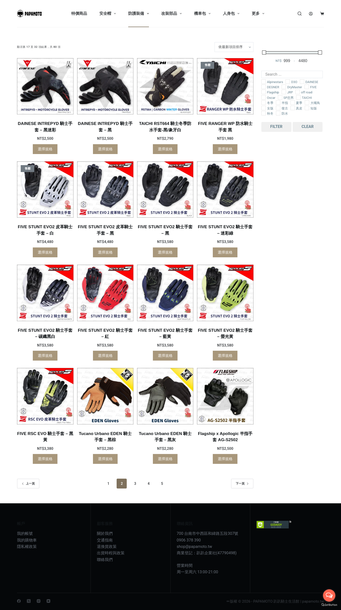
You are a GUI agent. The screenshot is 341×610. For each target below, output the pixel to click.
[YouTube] (48, 601)
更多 (259, 14)
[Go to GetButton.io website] (329, 605)
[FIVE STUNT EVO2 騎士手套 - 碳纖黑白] (45, 293)
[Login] (311, 14)
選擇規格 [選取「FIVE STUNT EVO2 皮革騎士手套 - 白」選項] (45, 252)
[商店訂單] (234, 47)
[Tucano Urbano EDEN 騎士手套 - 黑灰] (165, 396)
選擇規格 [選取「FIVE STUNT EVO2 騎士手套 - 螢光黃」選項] (225, 355)
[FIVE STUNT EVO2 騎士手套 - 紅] (105, 293)
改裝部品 (172, 14)
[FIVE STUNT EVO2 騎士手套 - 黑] (165, 189)
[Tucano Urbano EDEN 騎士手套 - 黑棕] (105, 396)
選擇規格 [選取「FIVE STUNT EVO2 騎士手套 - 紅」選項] (105, 355)
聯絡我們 (105, 559)
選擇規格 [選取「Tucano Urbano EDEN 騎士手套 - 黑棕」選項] (105, 459)
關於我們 (105, 533)
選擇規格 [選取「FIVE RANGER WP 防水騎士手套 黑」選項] (225, 149)
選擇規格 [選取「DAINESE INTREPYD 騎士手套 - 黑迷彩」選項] (45, 149)
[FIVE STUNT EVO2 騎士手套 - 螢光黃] (225, 293)
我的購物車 (27, 540)
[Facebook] (19, 601)
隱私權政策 (27, 546)
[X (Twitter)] (29, 601)
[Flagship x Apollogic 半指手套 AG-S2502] (225, 396)
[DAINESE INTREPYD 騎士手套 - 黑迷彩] (45, 86)
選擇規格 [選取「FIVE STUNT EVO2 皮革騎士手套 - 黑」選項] (105, 252)
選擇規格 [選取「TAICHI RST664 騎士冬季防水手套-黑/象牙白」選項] (165, 149)
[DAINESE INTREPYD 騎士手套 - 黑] (105, 86)
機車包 (203, 14)
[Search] (300, 14)
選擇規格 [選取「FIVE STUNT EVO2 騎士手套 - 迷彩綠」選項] (225, 252)
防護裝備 (139, 14)
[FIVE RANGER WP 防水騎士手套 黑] (225, 86)
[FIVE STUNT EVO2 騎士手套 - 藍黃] (165, 293)
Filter (276, 126)
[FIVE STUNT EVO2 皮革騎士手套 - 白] (45, 189)
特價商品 (79, 13)
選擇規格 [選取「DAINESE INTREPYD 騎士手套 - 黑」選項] (105, 149)
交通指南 (105, 540)
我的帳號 (25, 533)
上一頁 (28, 483)
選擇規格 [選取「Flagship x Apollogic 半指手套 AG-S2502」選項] (225, 459)
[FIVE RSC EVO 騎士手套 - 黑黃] (45, 396)
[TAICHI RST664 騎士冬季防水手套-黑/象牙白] (165, 86)
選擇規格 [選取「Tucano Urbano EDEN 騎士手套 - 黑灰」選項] (165, 459)
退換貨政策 (107, 546)
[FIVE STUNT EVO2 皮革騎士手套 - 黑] (105, 189)
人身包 (232, 14)
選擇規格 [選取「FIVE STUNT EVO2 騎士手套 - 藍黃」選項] (165, 355)
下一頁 (242, 483)
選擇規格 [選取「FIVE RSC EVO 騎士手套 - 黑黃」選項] (45, 459)
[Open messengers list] (329, 595)
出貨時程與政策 (111, 553)
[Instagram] (38, 601)
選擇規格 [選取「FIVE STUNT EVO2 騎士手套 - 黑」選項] (165, 252)
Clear (308, 126)
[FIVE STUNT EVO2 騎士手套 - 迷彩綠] (225, 189)
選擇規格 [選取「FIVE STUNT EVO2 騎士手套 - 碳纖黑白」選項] (45, 355)
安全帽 (108, 14)
